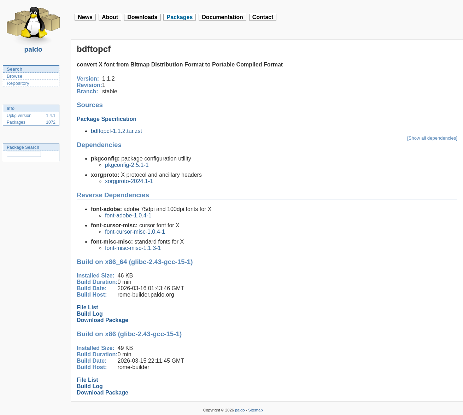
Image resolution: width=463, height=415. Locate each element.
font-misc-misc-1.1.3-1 (133, 248)
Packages (179, 17)
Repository (18, 83)
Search (14, 69)
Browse (14, 76)
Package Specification (106, 119)
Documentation (222, 17)
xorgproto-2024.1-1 (129, 181)
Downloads (142, 17)
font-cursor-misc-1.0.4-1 (135, 232)
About (110, 17)
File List (87, 307)
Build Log (90, 314)
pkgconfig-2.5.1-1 (127, 165)
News (85, 17)
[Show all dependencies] (432, 138)
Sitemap (255, 410)
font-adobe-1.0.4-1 (128, 215)
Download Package (102, 320)
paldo (33, 47)
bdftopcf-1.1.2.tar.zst (116, 131)
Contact (263, 17)
